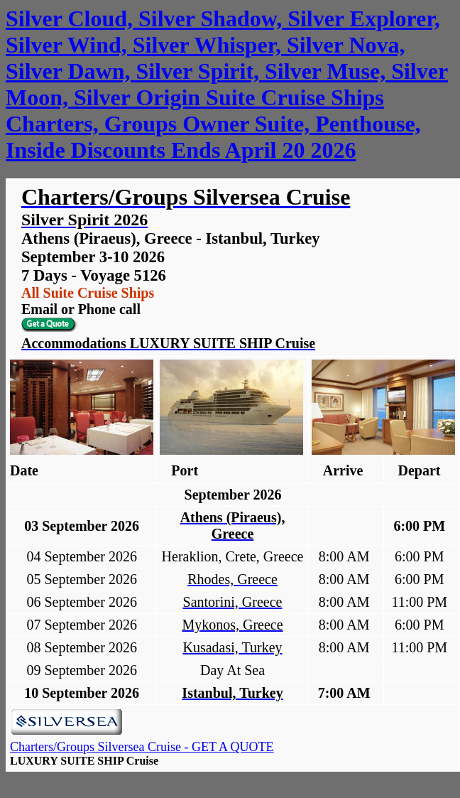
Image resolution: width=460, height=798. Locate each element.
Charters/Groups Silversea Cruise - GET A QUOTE (142, 747)
